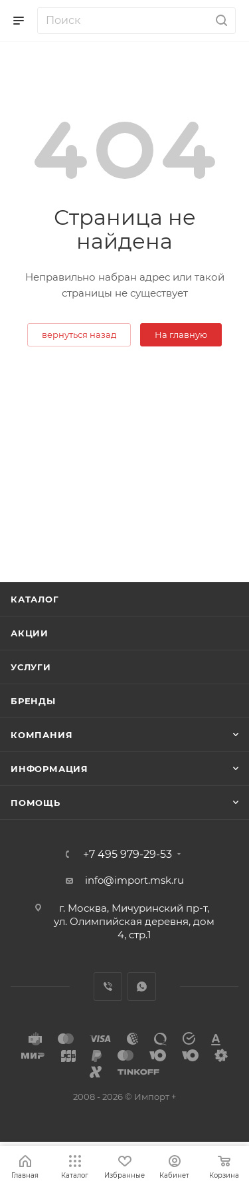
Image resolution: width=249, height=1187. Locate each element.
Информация (49, 768)
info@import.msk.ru (134, 880)
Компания (41, 734)
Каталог (35, 599)
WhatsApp (141, 986)
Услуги (31, 667)
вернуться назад (79, 334)
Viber (108, 986)
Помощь (35, 802)
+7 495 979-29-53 (127, 854)
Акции (29, 633)
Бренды (33, 701)
